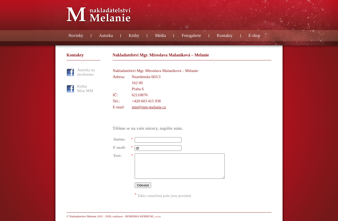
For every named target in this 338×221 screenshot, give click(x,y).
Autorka (106, 35)
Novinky (75, 35)
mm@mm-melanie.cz (149, 107)
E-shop (254, 35)
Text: (117, 155)
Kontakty (225, 35)
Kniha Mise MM (85, 88)
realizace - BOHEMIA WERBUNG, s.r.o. (136, 216)
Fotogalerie (191, 35)
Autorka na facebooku (86, 72)
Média (160, 35)
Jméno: (119, 139)
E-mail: (119, 147)
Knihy (134, 35)
